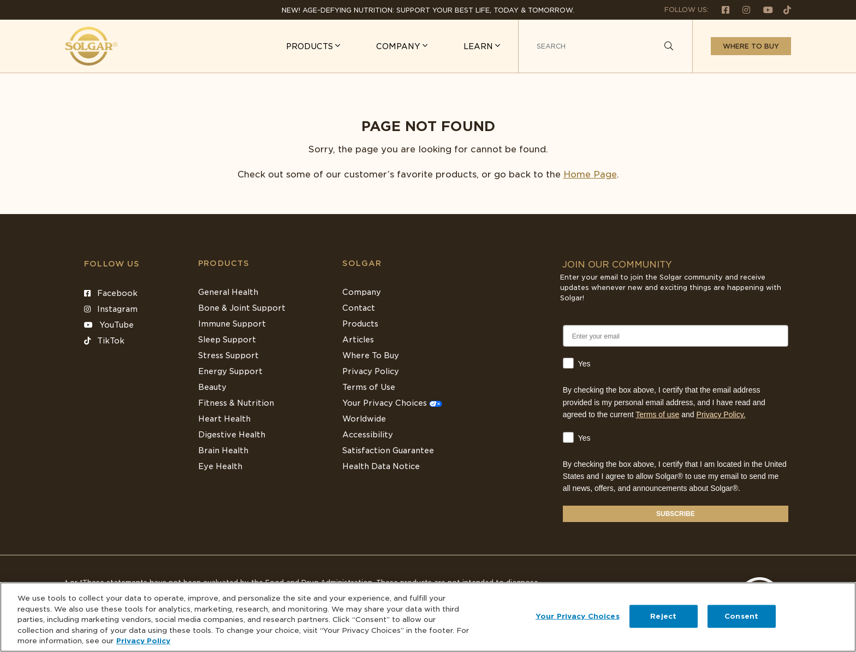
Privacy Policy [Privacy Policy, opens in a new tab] (143, 641)
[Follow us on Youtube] (763, 9)
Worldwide (364, 418)
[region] (428, 617)
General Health (228, 292)
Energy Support (230, 371)
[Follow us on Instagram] (742, 9)
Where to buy (751, 46)
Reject (663, 616)
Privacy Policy (370, 371)
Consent (741, 616)
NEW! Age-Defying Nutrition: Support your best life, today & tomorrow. (428, 10)
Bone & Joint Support (242, 308)
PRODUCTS (310, 46)
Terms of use (657, 414)
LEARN (479, 46)
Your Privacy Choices (392, 403)
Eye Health (220, 466)
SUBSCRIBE (675, 514)
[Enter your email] (675, 336)
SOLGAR (362, 263)
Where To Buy (370, 355)
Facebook (111, 293)
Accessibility (367, 434)
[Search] (668, 46)
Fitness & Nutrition (236, 403)
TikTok (104, 340)
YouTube (109, 325)
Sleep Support (227, 339)
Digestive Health (231, 434)
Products (223, 263)
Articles (358, 339)
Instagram (111, 309)
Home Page (590, 174)
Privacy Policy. (721, 414)
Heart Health (224, 418)
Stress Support (228, 355)
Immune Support (232, 323)
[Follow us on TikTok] (783, 9)
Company (361, 292)
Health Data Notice (381, 466)
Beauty (212, 387)
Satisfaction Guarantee (388, 450)
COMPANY (399, 46)
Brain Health (223, 450)
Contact (358, 308)
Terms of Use (368, 387)
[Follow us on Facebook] (721, 9)
